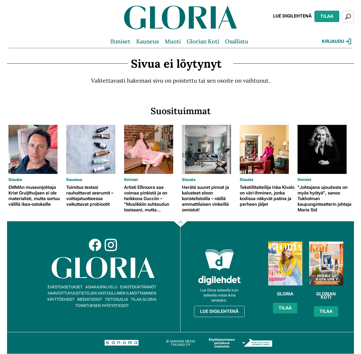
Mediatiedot (89, 299)
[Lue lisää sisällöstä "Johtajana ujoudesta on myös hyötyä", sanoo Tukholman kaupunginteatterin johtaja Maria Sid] (325, 149)
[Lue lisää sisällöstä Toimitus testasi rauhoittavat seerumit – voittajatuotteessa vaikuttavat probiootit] (93, 149)
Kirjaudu (336, 41)
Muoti (173, 41)
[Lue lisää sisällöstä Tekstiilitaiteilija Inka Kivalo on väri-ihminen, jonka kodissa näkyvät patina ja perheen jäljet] (267, 149)
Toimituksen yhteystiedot (102, 305)
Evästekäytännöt (138, 287)
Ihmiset (120, 41)
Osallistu (236, 41)
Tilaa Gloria (144, 299)
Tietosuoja (116, 299)
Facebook (95, 245)
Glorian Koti (203, 41)
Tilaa (326, 16)
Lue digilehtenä (292, 16)
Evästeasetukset (65, 287)
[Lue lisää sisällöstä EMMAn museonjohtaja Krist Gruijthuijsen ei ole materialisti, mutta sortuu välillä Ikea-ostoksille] (35, 149)
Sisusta (15, 179)
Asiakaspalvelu (101, 287)
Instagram (111, 245)
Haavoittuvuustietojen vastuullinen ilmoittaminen (102, 293)
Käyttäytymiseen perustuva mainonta (222, 343)
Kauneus (147, 41)
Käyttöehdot (60, 299)
